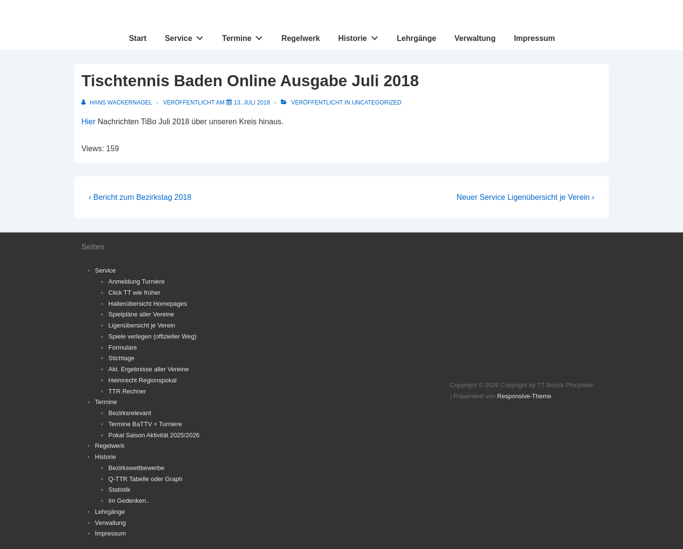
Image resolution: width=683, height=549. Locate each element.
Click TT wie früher (134, 292)
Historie (360, 36)
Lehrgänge (416, 38)
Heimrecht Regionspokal (142, 380)
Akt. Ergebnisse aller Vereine (148, 369)
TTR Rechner (127, 391)
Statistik (119, 489)
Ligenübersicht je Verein (141, 325)
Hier (88, 122)
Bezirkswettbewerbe (136, 467)
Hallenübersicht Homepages (147, 303)
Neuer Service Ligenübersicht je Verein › (525, 197)
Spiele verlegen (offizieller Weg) (152, 336)
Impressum (534, 38)
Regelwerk (300, 38)
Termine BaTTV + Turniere (145, 424)
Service (187, 36)
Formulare (122, 347)
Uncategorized (376, 102)
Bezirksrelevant (129, 413)
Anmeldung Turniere (136, 281)
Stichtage (121, 358)
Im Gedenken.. (128, 500)
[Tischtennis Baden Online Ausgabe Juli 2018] (252, 102)
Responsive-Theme (524, 396)
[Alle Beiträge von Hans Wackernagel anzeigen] (117, 102)
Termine (245, 36)
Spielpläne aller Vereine (141, 314)
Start (137, 38)
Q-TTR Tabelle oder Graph (145, 479)
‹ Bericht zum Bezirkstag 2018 (140, 197)
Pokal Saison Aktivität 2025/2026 (153, 435)
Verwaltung (475, 38)
